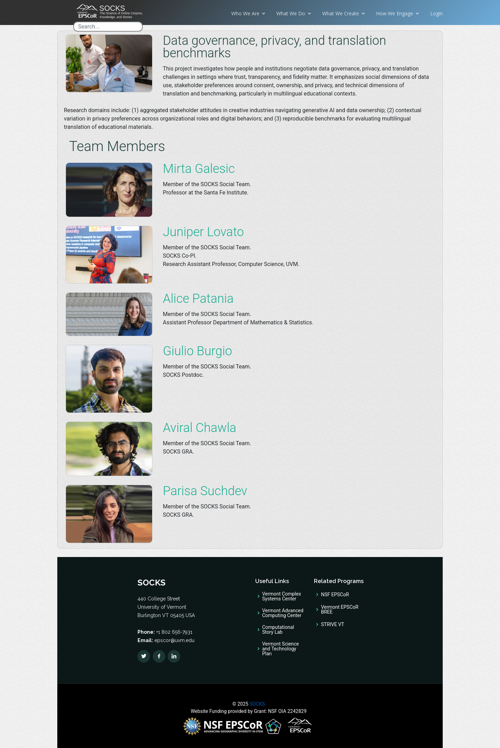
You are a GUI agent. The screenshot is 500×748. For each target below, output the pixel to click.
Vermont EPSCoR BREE (339, 609)
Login (436, 13)
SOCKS (256, 704)
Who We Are (245, 13)
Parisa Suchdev (205, 491)
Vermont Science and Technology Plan (280, 648)
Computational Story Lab (278, 629)
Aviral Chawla (199, 428)
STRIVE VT (332, 624)
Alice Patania (198, 298)
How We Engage (394, 13)
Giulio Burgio (197, 351)
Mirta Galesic (199, 168)
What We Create (340, 13)
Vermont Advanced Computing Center (282, 613)
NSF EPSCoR (335, 594)
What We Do (290, 13)
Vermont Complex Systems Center (281, 596)
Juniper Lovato (203, 232)
